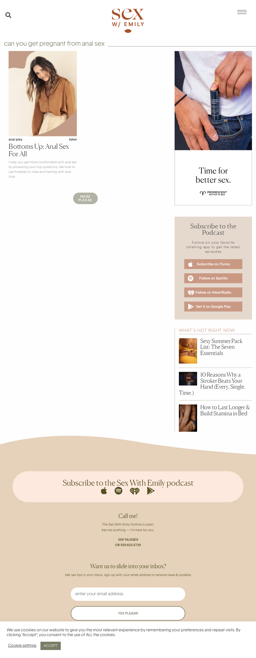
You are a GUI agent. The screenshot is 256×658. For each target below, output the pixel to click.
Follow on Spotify (207, 278)
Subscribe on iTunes (209, 264)
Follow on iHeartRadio (209, 292)
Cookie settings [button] (22, 646)
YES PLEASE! (128, 613)
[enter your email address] (128, 594)
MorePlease (85, 198)
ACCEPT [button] (51, 646)
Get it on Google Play (209, 307)
